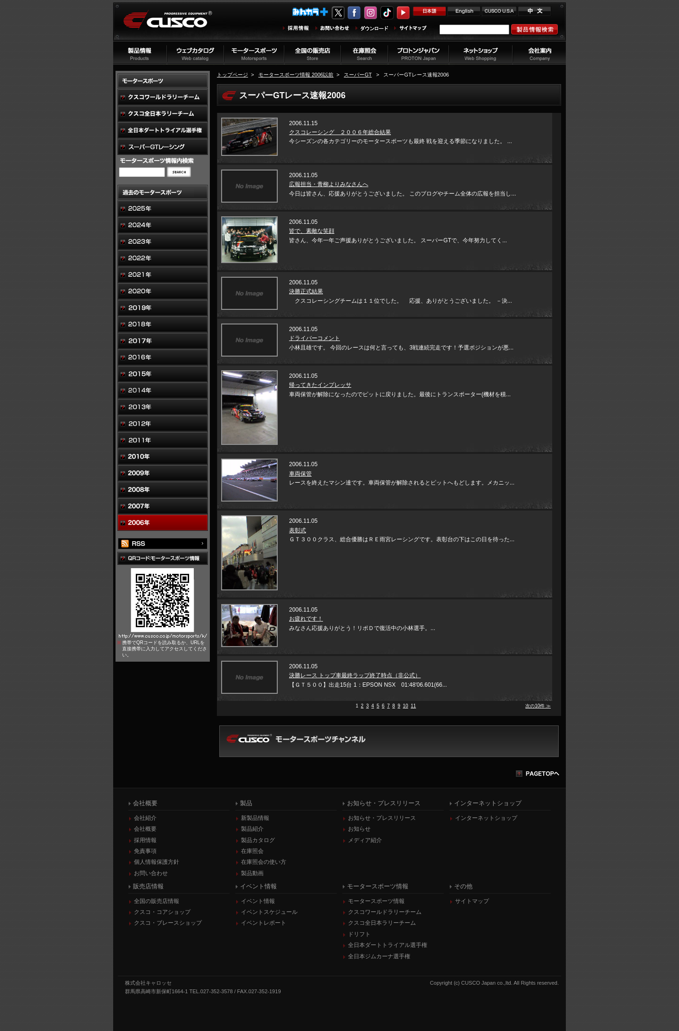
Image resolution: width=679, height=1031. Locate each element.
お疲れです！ (306, 618)
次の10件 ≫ (538, 705)
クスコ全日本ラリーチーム (382, 923)
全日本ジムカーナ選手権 (379, 956)
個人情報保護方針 (156, 862)
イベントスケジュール (269, 912)
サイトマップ (472, 901)
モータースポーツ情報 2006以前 (296, 74)
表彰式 (297, 530)
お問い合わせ (151, 873)
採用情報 (145, 840)
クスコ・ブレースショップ (168, 923)
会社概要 (145, 829)
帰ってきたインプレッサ (320, 385)
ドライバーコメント (314, 338)
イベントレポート (263, 923)
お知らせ (359, 829)
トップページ (232, 74)
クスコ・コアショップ (162, 912)
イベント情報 (258, 901)
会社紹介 (145, 818)
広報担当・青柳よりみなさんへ (328, 184)
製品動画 (252, 873)
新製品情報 (255, 818)
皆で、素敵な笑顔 (311, 231)
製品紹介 (252, 829)
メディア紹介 (365, 840)
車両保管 (300, 473)
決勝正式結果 (306, 291)
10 (405, 705)
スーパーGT (358, 74)
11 (413, 705)
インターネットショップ (486, 818)
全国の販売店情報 (156, 901)
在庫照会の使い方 (263, 862)
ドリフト (359, 934)
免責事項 (145, 851)
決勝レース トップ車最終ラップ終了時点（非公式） (355, 675)
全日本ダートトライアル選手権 (387, 945)
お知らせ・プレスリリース (382, 818)
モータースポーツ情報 (376, 901)
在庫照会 (252, 851)
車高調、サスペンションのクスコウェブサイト (175, 25)
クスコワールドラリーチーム (385, 912)
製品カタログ (258, 840)
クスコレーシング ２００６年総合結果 (340, 132)
